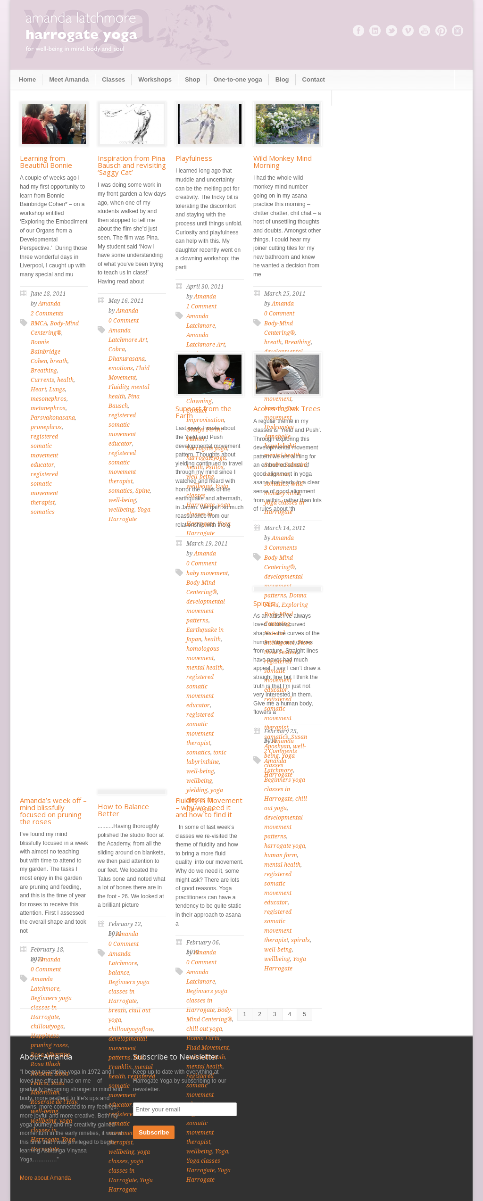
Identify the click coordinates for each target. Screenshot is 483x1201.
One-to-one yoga (237, 79)
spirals (300, 940)
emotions (120, 368)
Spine (142, 491)
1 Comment (201, 306)
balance (118, 972)
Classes (113, 79)
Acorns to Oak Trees (287, 408)
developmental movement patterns (205, 611)
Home (27, 79)
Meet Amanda (69, 79)
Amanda (49, 303)
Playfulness (193, 158)
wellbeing (121, 509)
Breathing (44, 370)
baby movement (207, 573)
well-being (122, 500)
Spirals (264, 603)
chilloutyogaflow (130, 1029)
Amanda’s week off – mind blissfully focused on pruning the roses (53, 810)
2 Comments (47, 313)
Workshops (155, 79)
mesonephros (49, 399)
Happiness (45, 1036)
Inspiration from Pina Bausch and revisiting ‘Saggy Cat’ (132, 165)
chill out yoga (204, 1029)
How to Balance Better (123, 810)
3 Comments (280, 548)
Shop (192, 79)
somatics (43, 512)
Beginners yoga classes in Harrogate (284, 789)
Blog (282, 79)
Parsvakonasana (53, 417)
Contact (313, 79)
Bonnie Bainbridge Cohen (45, 351)
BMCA (39, 323)
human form (280, 855)
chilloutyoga (47, 1026)
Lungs (57, 389)
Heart (38, 389)
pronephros (46, 427)
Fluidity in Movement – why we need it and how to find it (208, 807)
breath (58, 361)
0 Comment (123, 320)
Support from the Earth (203, 412)
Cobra (116, 349)
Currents (42, 380)
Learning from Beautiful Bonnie (46, 161)
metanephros (48, 408)
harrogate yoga (284, 846)
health (65, 380)
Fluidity (118, 387)
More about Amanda (45, 1178)
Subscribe (154, 1132)
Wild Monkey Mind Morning (282, 161)
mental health (204, 667)
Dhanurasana (126, 359)
